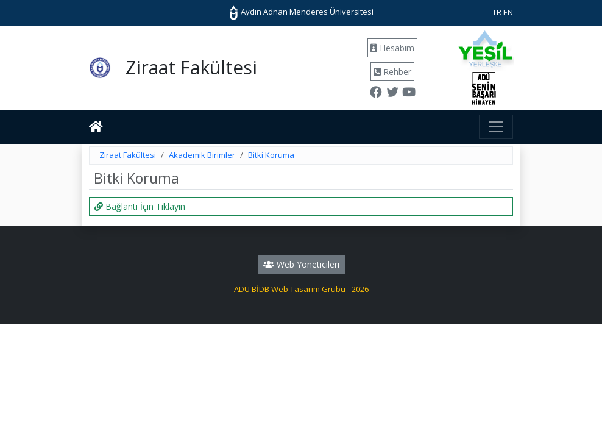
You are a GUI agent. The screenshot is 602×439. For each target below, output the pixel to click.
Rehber (392, 71)
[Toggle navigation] (496, 127)
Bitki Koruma (271, 154)
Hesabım (392, 48)
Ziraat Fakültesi (127, 154)
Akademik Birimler (202, 154)
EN (508, 12)
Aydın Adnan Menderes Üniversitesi (301, 11)
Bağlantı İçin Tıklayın (139, 206)
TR (496, 12)
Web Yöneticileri (301, 264)
